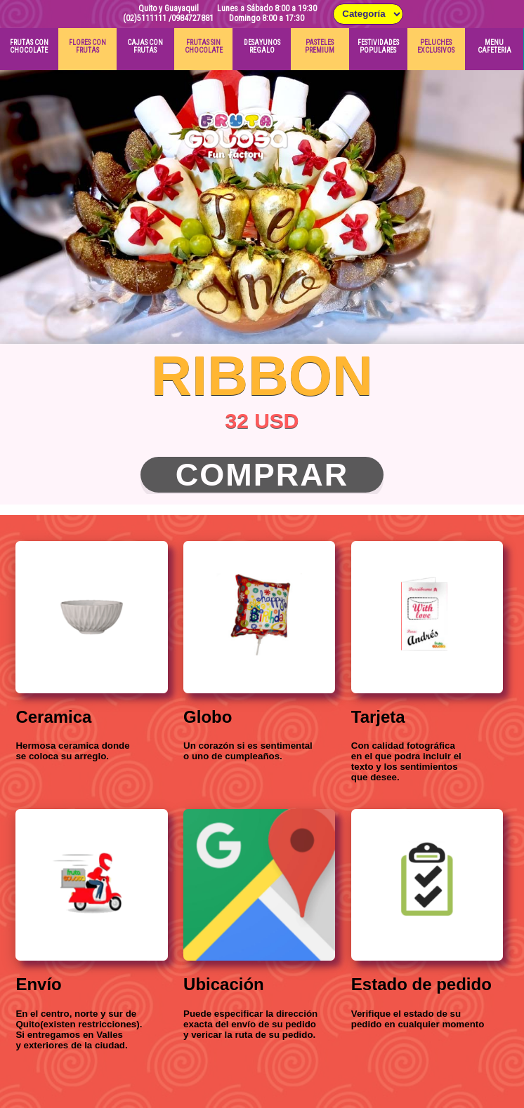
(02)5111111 (144, 18)
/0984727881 (191, 18)
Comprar (262, 475)
